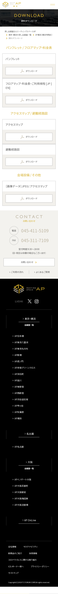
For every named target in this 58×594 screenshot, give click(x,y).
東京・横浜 (30, 319)
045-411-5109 (35, 230)
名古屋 (30, 434)
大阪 (30, 462)
